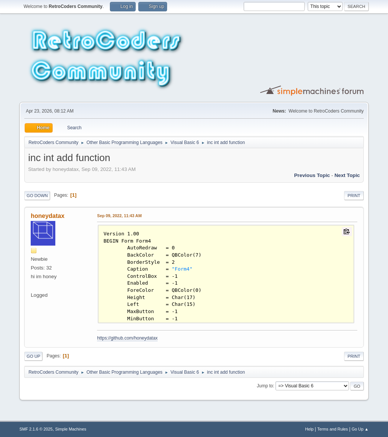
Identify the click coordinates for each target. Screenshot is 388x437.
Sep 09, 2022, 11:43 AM (119, 215)
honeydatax (47, 216)
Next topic (347, 175)
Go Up (33, 356)
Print (353, 195)
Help (309, 429)
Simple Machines (70, 429)
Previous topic (312, 175)
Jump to (265, 385)
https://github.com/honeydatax (127, 338)
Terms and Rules (332, 429)
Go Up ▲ (360, 429)
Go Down (37, 195)
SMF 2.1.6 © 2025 (36, 429)
